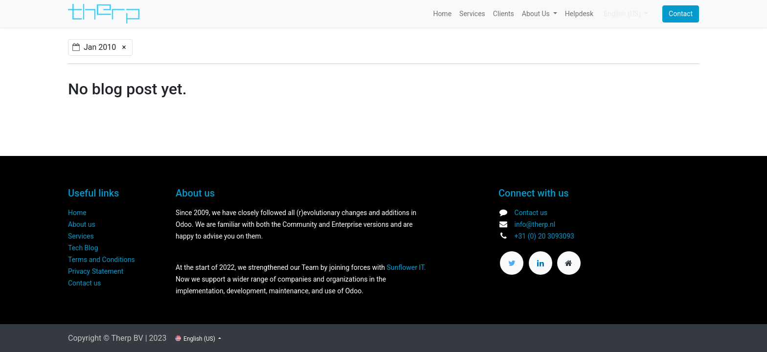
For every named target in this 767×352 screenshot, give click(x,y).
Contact (681, 14)
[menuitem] (442, 14)
